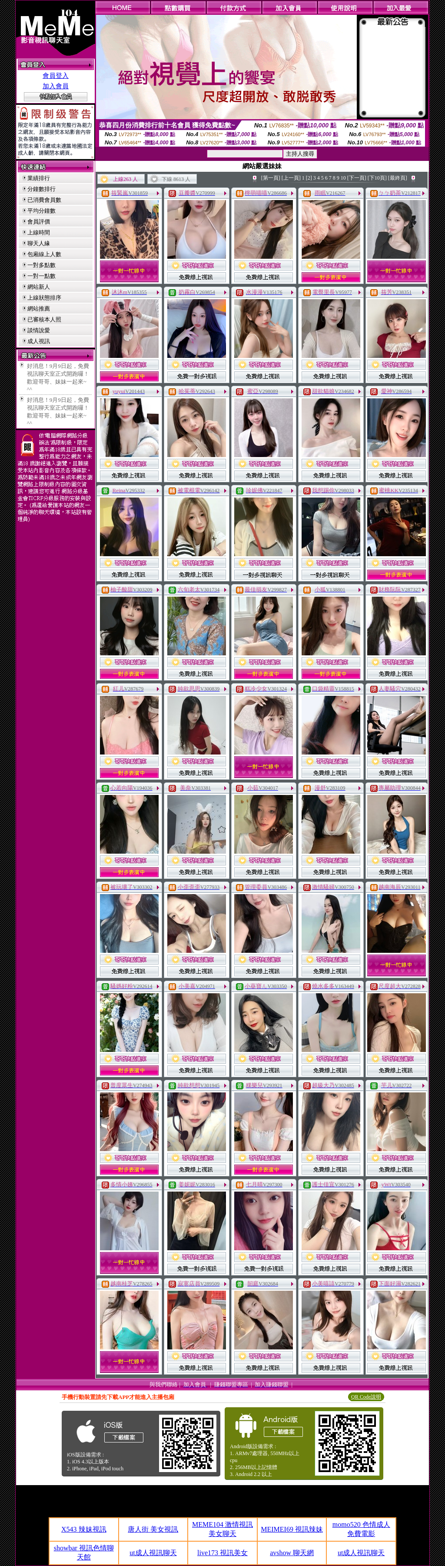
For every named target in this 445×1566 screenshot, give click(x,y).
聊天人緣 (38, 243)
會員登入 (56, 75)
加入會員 (56, 86)
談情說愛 (38, 330)
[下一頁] (356, 178)
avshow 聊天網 (292, 1552)
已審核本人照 (44, 319)
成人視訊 (38, 341)
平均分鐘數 (41, 210)
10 (343, 178)
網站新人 (38, 287)
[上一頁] (291, 178)
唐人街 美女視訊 (153, 1529)
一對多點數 (41, 265)
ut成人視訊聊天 (153, 1552)
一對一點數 (41, 276)
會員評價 (38, 221)
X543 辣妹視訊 (83, 1529)
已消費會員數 (44, 200)
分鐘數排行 (41, 189)
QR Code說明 (366, 1397)
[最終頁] (397, 178)
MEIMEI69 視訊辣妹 (292, 1529)
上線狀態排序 (44, 297)
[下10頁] (377, 178)
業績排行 (38, 178)
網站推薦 (38, 308)
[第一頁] (270, 178)
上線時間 (38, 232)
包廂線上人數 (44, 254)
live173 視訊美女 (222, 1552)
